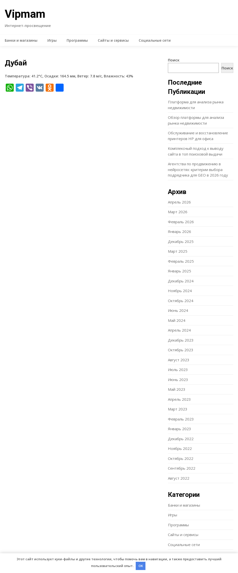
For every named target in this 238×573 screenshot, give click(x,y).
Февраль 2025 (181, 261)
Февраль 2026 (181, 221)
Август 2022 (178, 478)
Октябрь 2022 (180, 458)
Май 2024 (176, 320)
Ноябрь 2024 (180, 290)
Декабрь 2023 (181, 340)
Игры (52, 40)
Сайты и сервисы (113, 40)
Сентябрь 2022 (181, 468)
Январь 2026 (179, 231)
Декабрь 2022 (181, 438)
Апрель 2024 (179, 330)
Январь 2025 (179, 270)
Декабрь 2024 (181, 280)
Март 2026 (177, 211)
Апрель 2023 (179, 399)
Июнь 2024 (178, 310)
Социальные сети (155, 40)
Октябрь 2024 (180, 300)
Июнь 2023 (178, 379)
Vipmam (25, 13)
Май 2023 (176, 389)
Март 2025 (177, 251)
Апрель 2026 (179, 201)
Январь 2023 (179, 428)
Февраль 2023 (181, 418)
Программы (77, 40)
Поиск (173, 59)
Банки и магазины (21, 40)
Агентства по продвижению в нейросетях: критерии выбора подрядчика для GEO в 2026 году (198, 169)
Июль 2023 (178, 369)
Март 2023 (177, 408)
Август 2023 (178, 359)
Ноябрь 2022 (180, 448)
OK (140, 566)
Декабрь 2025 (181, 241)
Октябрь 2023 (180, 349)
